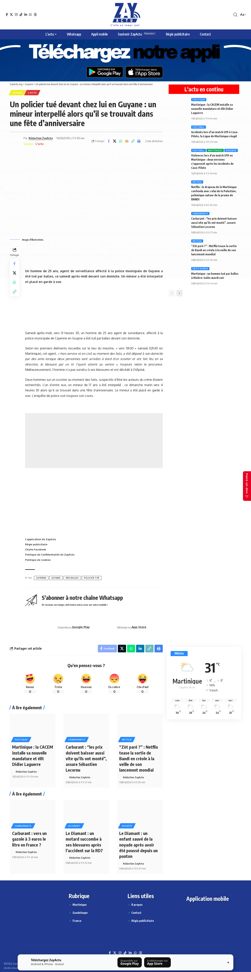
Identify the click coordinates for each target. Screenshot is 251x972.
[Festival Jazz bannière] (94, 307)
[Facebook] (7, 14)
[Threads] (35, 14)
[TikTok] (21, 14)
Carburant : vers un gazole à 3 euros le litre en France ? (29, 838)
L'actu (32, 92)
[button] (235, 14)
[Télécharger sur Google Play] (129, 962)
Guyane (17, 92)
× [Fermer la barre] (228, 962)
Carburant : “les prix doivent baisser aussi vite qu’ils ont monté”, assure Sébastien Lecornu (86, 758)
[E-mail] (127, 141)
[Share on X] (114, 141)
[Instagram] (16, 14)
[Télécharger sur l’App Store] (157, 962)
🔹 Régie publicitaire (140, 919)
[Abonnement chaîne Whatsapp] (204, 605)
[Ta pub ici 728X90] (94, 255)
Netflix (127, 739)
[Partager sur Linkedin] (140, 649)
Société (127, 825)
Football (199, 127)
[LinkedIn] (25, 14)
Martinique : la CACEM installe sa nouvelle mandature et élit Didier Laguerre (32, 756)
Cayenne (41, 578)
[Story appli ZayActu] (204, 364)
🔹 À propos (135, 903)
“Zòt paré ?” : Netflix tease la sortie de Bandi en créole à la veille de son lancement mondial (138, 758)
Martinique (215, 150)
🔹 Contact (134, 911)
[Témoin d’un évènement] (204, 507)
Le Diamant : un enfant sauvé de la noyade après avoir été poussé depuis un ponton (138, 844)
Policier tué (91, 578)
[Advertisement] (94, 440)
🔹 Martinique (78, 903)
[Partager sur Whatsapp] (121, 141)
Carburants (76, 739)
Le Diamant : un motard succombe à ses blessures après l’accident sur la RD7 (84, 841)
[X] (11, 14)
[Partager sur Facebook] (108, 141)
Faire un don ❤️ (246, 486)
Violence (231, 150)
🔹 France (75, 919)
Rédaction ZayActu (41, 138)
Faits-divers (200, 268)
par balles (72, 578)
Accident (74, 825)
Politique (21, 739)
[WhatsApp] (30, 14)
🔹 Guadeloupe (78, 911)
